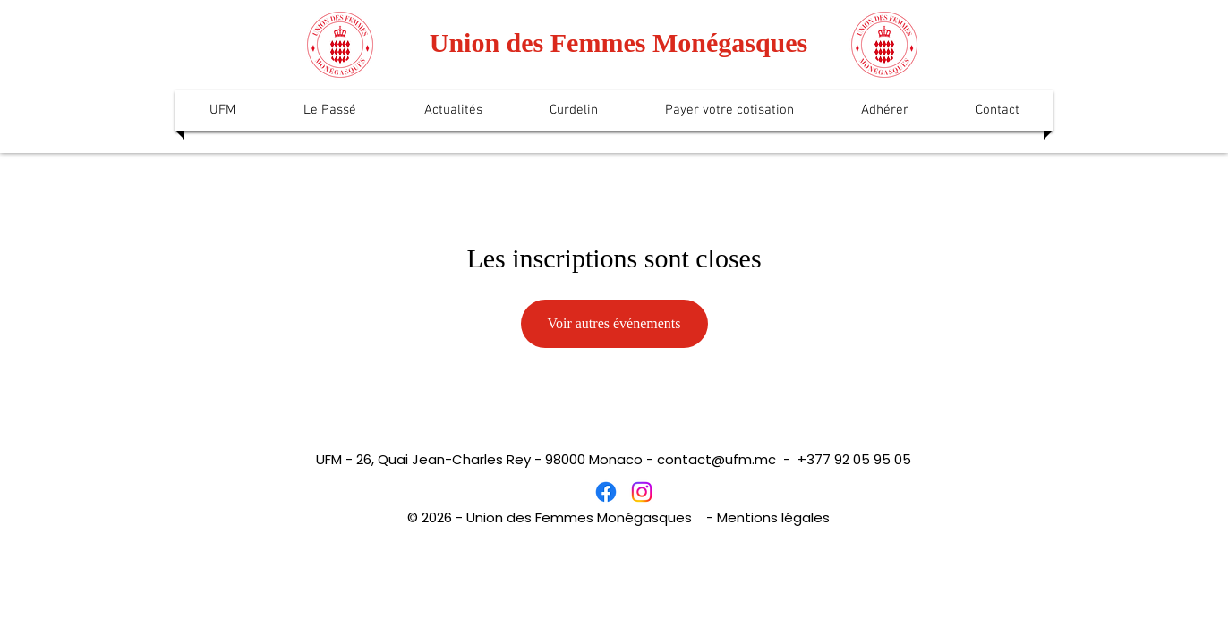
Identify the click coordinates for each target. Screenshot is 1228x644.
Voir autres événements (614, 323)
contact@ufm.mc (716, 459)
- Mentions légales (768, 517)
